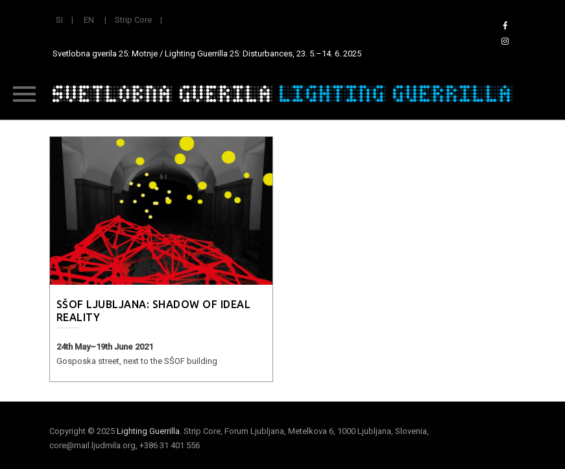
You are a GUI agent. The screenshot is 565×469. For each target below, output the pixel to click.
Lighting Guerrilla (148, 431)
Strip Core (133, 20)
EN (89, 20)
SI (59, 20)
